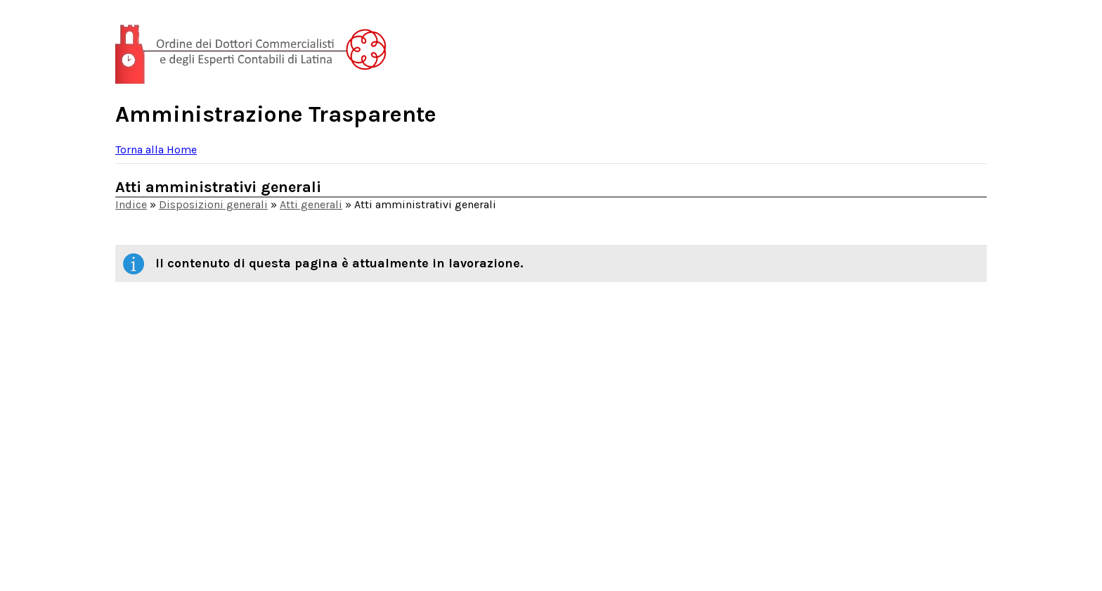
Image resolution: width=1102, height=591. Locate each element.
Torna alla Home (156, 149)
